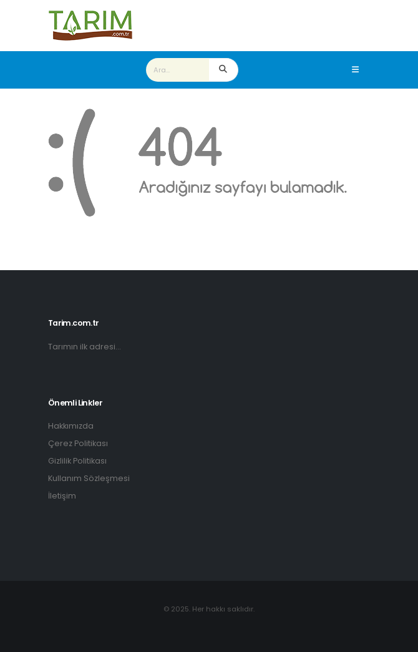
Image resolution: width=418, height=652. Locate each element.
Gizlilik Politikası (77, 460)
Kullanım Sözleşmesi (89, 478)
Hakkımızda (71, 426)
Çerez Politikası (78, 443)
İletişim (62, 495)
